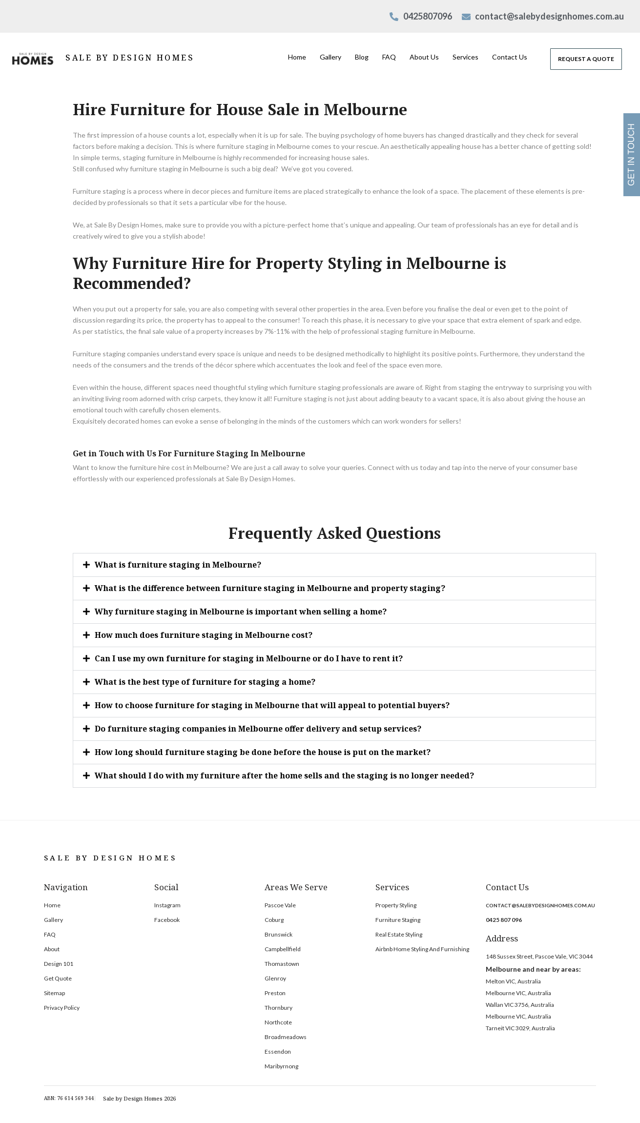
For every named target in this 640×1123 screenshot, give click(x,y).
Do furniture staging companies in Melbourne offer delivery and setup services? (258, 728)
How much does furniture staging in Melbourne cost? (203, 635)
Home (297, 57)
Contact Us (509, 57)
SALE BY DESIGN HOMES (129, 57)
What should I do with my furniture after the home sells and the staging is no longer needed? (284, 775)
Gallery (330, 57)
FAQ (389, 57)
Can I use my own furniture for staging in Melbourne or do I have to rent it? (249, 658)
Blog (362, 57)
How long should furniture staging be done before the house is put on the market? (263, 752)
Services (465, 57)
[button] (334, 564)
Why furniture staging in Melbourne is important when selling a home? (241, 611)
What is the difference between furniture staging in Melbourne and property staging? (270, 588)
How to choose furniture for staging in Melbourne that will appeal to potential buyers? (272, 705)
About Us (424, 57)
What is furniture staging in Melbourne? (178, 564)
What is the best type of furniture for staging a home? (205, 681)
